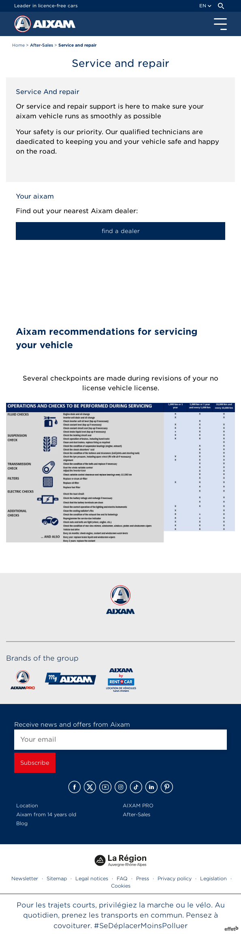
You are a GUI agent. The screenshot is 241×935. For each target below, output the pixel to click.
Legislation (213, 878)
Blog (22, 823)
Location (27, 805)
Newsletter (24, 878)
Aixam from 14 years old (46, 814)
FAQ (122, 878)
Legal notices (91, 878)
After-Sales (136, 814)
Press (142, 878)
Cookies (120, 886)
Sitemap (57, 878)
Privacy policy (175, 878)
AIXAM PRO (138, 805)
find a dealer (121, 231)
